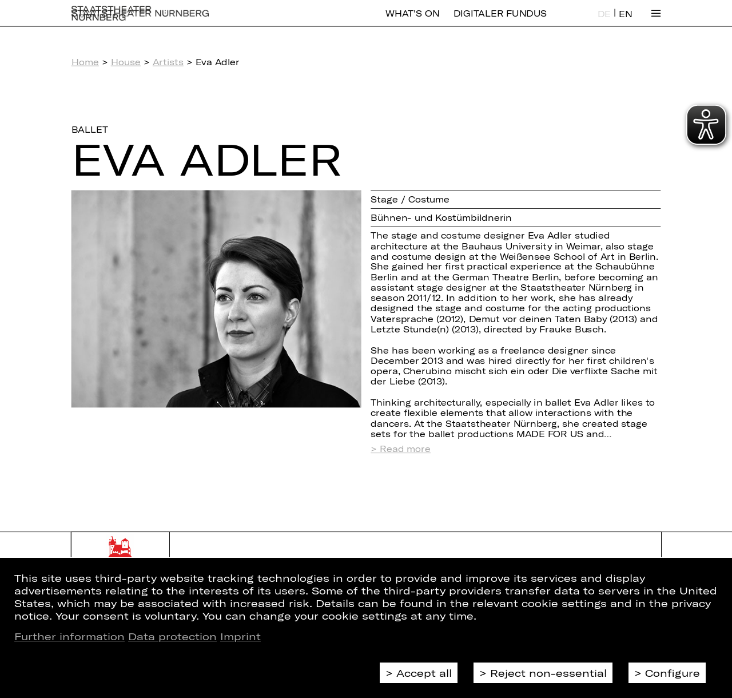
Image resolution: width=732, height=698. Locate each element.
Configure (672, 673)
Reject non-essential (548, 673)
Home (85, 62)
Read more (405, 449)
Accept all (424, 673)
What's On (412, 21)
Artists (168, 62)
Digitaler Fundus (500, 21)
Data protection (172, 636)
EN (625, 22)
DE (604, 22)
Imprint (240, 636)
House (126, 62)
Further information (69, 636)
